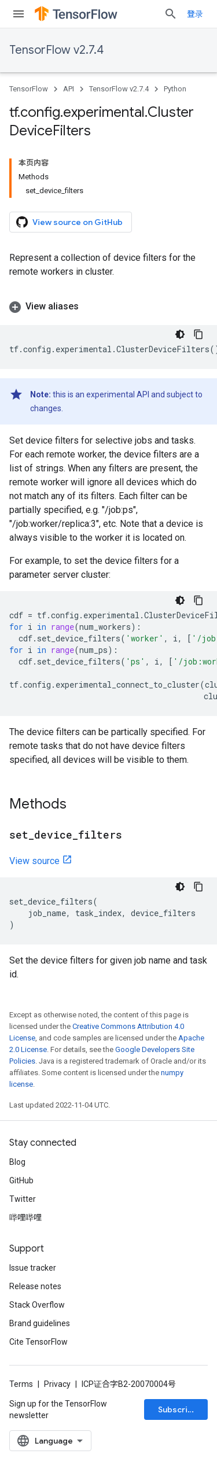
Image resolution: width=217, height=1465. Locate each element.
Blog (17, 1162)
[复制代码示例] (198, 334)
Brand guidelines (39, 1323)
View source (34, 860)
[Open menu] (18, 14)
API (68, 88)
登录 (195, 14)
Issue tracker (32, 1267)
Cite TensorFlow (38, 1341)
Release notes (35, 1286)
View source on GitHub (69, 222)
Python (175, 88)
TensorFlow (28, 88)
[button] (108, 306)
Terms (21, 1384)
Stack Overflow (37, 1304)
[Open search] (171, 14)
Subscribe (178, 1409)
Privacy (57, 1384)
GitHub (21, 1180)
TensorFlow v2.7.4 (56, 50)
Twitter (22, 1199)
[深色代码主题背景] (180, 334)
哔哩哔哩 (25, 1217)
